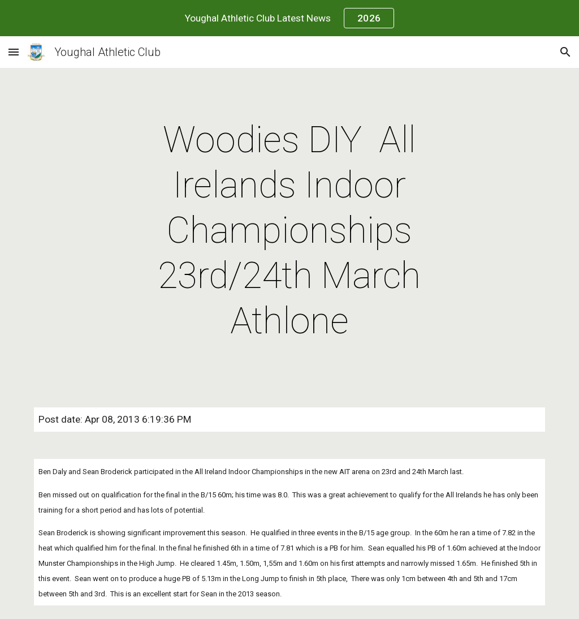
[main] (289, 231)
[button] (13, 51)
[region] (289, 18)
